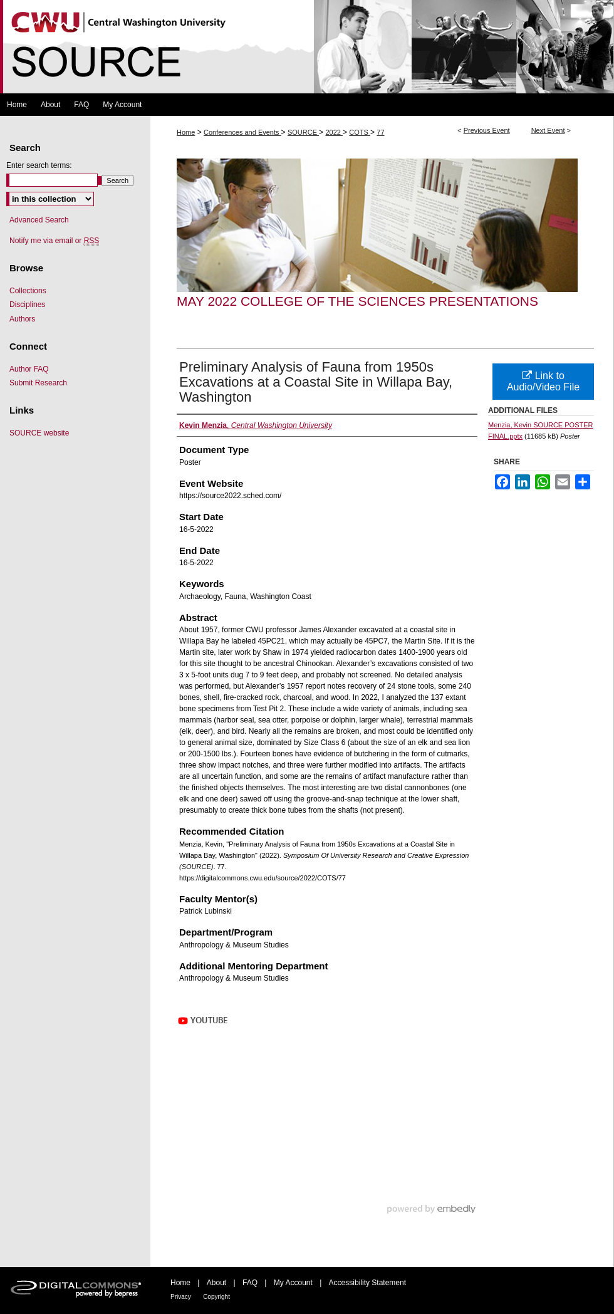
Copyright (216, 1296)
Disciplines (27, 304)
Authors (22, 319)
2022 (334, 132)
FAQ (250, 1282)
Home (186, 132)
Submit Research (38, 382)
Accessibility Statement (367, 1282)
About (216, 1282)
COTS (359, 132)
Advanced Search (39, 220)
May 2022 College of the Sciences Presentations (357, 301)
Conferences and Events (242, 132)
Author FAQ (29, 369)
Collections (27, 290)
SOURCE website (39, 433)
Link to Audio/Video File (543, 381)
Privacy (180, 1296)
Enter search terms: (39, 165)
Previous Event (487, 130)
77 (380, 132)
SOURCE (303, 132)
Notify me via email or (54, 240)
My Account (293, 1282)
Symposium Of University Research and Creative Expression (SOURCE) (307, 46)
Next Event (548, 130)
